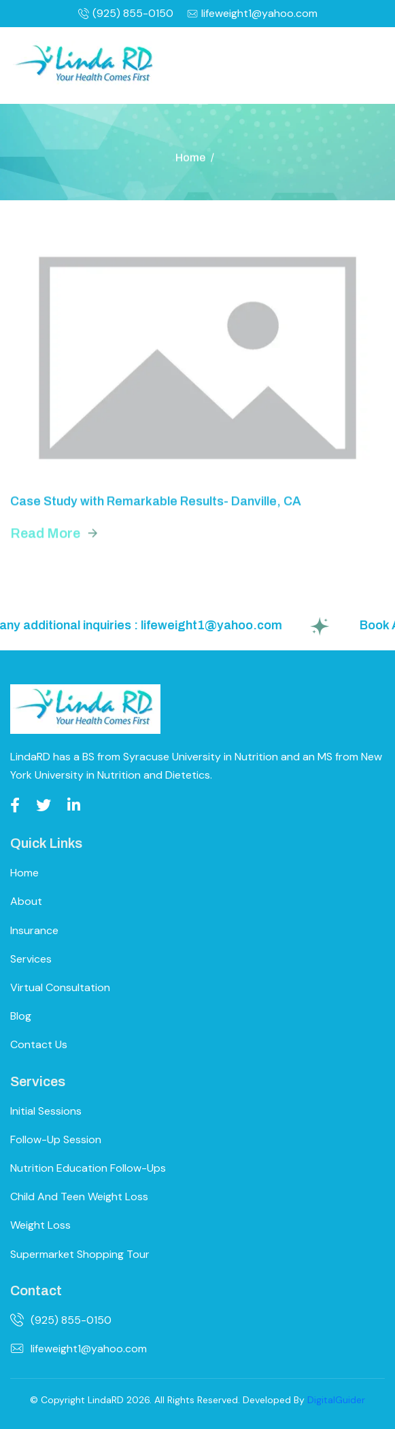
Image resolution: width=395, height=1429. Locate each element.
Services (31, 959)
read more (45, 534)
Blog (20, 1016)
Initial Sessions (46, 1111)
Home (190, 158)
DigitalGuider (336, 1400)
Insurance (34, 930)
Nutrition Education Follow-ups (88, 1168)
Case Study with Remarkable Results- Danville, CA (155, 504)
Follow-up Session (55, 1139)
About (26, 901)
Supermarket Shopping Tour (80, 1254)
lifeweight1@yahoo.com (252, 13)
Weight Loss (40, 1225)
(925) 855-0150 (125, 13)
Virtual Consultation (60, 987)
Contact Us (38, 1044)
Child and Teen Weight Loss (79, 1196)
